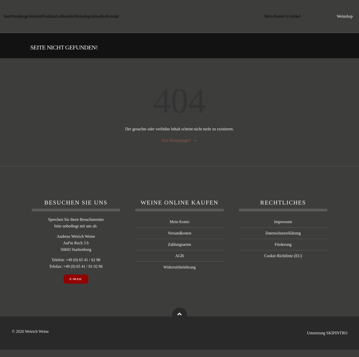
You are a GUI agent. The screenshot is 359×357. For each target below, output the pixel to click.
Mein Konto (273, 18)
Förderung (283, 252)
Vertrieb (35, 18)
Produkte (49, 18)
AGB (179, 263)
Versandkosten (179, 241)
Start (7, 18)
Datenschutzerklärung (283, 241)
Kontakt (112, 18)
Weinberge (20, 18)
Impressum (283, 229)
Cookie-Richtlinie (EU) (283, 263)
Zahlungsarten (179, 252)
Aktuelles (98, 18)
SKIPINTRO (336, 340)
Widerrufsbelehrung (179, 275)
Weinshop (83, 18)
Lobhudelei (65, 18)
